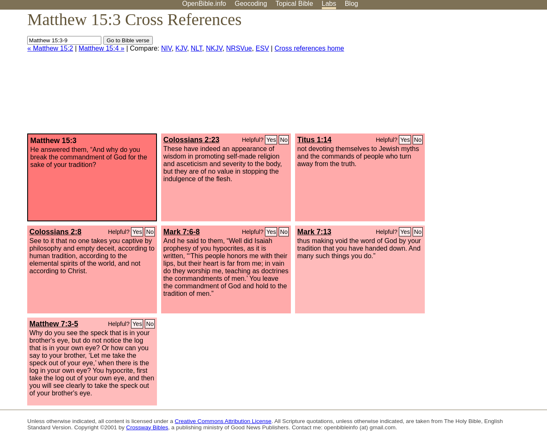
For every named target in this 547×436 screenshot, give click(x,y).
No (284, 139)
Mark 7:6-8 (181, 232)
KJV (181, 48)
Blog (351, 3)
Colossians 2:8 (55, 232)
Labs (329, 3)
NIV (166, 48)
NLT (196, 48)
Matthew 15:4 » (101, 48)
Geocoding (251, 3)
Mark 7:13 (314, 232)
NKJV (214, 48)
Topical (294, 3)
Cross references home (309, 48)
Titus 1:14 (314, 140)
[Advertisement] (462, 74)
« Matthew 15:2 (50, 48)
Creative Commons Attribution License (223, 421)
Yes (271, 139)
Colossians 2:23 (191, 140)
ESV (262, 48)
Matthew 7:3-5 (53, 324)
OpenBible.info (204, 3)
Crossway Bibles (147, 427)
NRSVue (239, 48)
